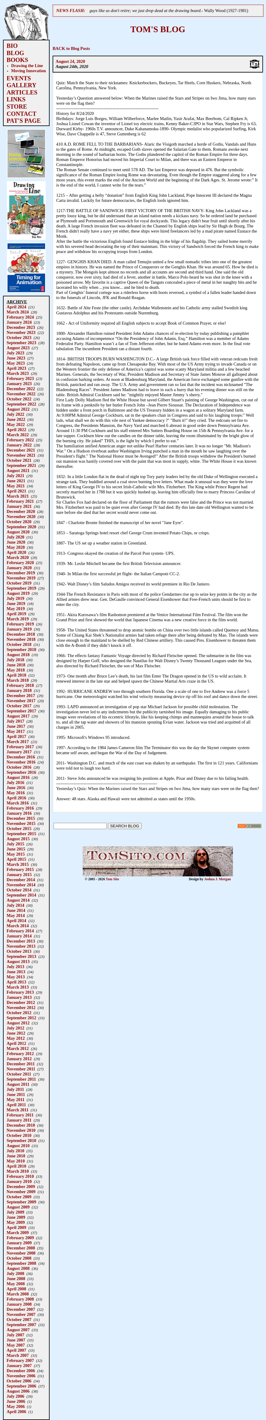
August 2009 (18, 1207)
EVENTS (19, 78)
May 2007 (16, 1345)
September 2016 (21, 772)
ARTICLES (22, 92)
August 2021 (18, 470)
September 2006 (21, 1386)
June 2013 (16, 971)
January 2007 (19, 1365)
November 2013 (21, 946)
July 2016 (15, 782)
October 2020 (19, 521)
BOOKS (17, 60)
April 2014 (16, 920)
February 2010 (20, 1176)
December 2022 (21, 388)
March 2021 (18, 496)
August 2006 (18, 1391)
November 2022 (21, 393)
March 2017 (18, 741)
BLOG (15, 53)
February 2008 (20, 1299)
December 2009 (21, 1186)
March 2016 (18, 803)
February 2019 (20, 624)
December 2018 (21, 634)
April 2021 (16, 491)
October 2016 (19, 767)
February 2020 (20, 562)
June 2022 (16, 419)
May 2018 (16, 670)
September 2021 (21, 465)
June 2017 (16, 726)
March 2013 (18, 987)
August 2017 (18, 716)
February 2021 (20, 501)
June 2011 (16, 1094)
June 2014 (16, 910)
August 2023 (18, 347)
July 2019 (15, 598)
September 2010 (21, 1140)
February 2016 (20, 808)
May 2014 (16, 915)
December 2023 (21, 327)
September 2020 (21, 526)
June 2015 (16, 849)
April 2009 (16, 1227)
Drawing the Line (27, 65)
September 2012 (21, 1017)
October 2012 (19, 1012)
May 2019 (16, 608)
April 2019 (16, 613)
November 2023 (21, 332)
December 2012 (21, 1002)
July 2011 (15, 1089)
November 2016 (21, 762)
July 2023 (15, 352)
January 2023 (19, 383)
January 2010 (19, 1181)
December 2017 (21, 695)
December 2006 (21, 1370)
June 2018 (16, 664)
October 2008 (19, 1258)
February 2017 (20, 746)
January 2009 (19, 1242)
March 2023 (18, 373)
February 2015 (20, 869)
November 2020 (21, 516)
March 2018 (18, 680)
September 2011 (21, 1079)
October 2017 (19, 705)
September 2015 (21, 833)
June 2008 (16, 1278)
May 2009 (16, 1222)
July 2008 (15, 1273)
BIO (12, 45)
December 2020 (21, 511)
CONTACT (21, 113)
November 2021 (21, 455)
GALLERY (21, 85)
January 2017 (19, 751)
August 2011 (18, 1084)
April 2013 (16, 982)
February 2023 (20, 378)
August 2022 (18, 409)
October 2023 (19, 337)
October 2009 (19, 1196)
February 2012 (20, 1053)
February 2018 (20, 685)
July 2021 (15, 475)
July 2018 (15, 659)
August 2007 (18, 1329)
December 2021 (21, 450)
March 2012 (18, 1048)
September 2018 (21, 649)
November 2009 (21, 1191)
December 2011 (21, 1063)
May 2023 (16, 363)
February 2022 (20, 439)
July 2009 (15, 1212)
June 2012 (16, 1033)
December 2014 (21, 879)
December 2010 (21, 1125)
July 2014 (15, 905)
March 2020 (18, 557)
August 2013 (18, 961)
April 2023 (16, 368)
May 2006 (16, 1406)
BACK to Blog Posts (71, 48)
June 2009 (16, 1217)
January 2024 (19, 322)
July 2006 (15, 1396)
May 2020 (16, 547)
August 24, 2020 (70, 61)
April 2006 (16, 1411)
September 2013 (21, 956)
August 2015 (18, 838)
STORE (17, 106)
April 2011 (16, 1104)
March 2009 (18, 1232)
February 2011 (20, 1115)
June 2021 (16, 480)
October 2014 (19, 889)
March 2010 (18, 1171)
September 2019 (21, 588)
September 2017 (21, 710)
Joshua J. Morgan (217, 879)
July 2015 (15, 843)
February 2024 (20, 317)
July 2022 (15, 414)
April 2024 (16, 306)
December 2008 (21, 1248)
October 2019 (19, 583)
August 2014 (18, 900)
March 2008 (18, 1294)
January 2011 (19, 1120)
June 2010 (16, 1155)
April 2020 (16, 552)
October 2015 (19, 828)
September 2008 (21, 1263)
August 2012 (18, 1022)
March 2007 (18, 1355)
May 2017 (16, 731)
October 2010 (19, 1135)
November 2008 (21, 1253)
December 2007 (21, 1309)
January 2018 (19, 690)
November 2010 (21, 1130)
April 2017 (16, 736)
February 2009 (20, 1237)
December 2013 (21, 941)
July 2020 (15, 537)
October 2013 (19, 951)
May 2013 (16, 976)
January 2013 (19, 997)
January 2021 (19, 506)
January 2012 (19, 1058)
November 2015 (21, 823)
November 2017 (21, 700)
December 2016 (21, 757)
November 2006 (21, 1375)
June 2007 (16, 1340)
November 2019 (21, 578)
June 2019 (16, 603)
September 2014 (21, 895)
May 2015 (16, 854)
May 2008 (16, 1283)
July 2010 (15, 1150)
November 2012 (21, 1007)
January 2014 (19, 936)
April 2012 (16, 1043)
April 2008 (16, 1288)
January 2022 (19, 445)
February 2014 (20, 930)
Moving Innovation (28, 70)
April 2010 (16, 1166)
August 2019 (18, 593)
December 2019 (21, 572)
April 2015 (16, 859)
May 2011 (16, 1099)
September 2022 (21, 404)
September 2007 (21, 1324)
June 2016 (16, 787)
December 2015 (21, 818)
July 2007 (15, 1334)
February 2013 (20, 992)
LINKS (16, 99)
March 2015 (18, 864)
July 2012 (15, 1028)
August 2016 (18, 777)
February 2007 (20, 1360)
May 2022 (16, 424)
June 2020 (16, 542)
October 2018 (19, 644)
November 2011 (21, 1069)
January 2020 (19, 567)
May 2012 (16, 1038)
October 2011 (19, 1074)
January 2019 (19, 629)
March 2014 (18, 925)
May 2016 (16, 792)
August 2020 (18, 531)
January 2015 (19, 874)
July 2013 (15, 966)
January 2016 (19, 813)
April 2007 (16, 1350)
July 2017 (15, 721)
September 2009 (21, 1201)
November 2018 (21, 639)
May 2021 (16, 485)
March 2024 (18, 312)
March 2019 (18, 618)
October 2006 (19, 1380)
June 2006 (16, 1401)
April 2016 (16, 797)
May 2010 (16, 1161)
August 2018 (18, 654)
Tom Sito (112, 879)
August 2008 (18, 1268)
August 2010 (18, 1145)
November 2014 (21, 884)
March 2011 (18, 1109)
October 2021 (19, 460)
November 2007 (21, 1314)
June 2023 (16, 358)
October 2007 (19, 1319)
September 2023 (21, 342)
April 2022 (16, 429)
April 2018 (16, 675)
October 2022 (19, 399)
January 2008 (19, 1304)
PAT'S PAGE (24, 120)
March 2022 (18, 434)
